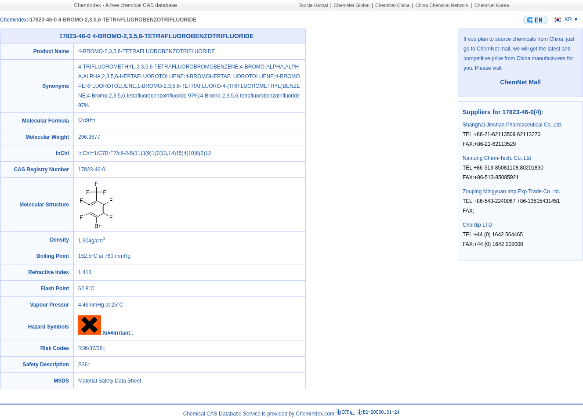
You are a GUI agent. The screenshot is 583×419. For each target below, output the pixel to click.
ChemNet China (392, 5)
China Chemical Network (441, 5)
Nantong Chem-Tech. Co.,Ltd (497, 158)
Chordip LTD (477, 225)
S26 (82, 364)
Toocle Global (313, 5)
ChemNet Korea (491, 5)
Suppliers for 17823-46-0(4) (502, 112)
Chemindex (13, 20)
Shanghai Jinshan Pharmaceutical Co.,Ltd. (512, 125)
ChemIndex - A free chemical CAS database (125, 5)
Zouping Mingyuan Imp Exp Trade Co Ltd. (511, 191)
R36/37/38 (90, 348)
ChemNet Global (351, 5)
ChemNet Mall (520, 82)
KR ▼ (565, 19)
